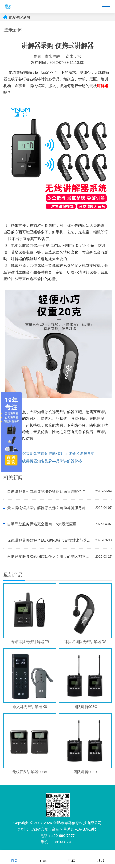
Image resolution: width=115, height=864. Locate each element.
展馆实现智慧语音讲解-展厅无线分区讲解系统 (56, 453)
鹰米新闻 (23, 17)
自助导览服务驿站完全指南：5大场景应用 (42, 524)
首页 (12, 17)
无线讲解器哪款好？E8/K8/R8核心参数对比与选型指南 (50, 540)
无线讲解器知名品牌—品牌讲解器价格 (50, 461)
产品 (43, 856)
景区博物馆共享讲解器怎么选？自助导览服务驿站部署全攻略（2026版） (50, 508)
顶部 (100, 856)
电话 (71, 856)
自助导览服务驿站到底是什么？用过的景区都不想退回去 (50, 556)
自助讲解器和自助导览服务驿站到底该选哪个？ (46, 491)
